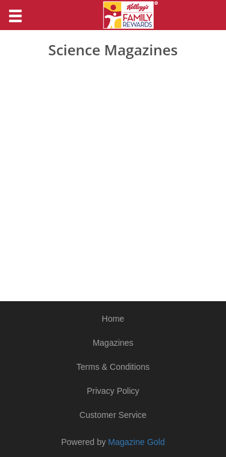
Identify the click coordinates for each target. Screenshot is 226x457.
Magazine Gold (136, 442)
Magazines (113, 343)
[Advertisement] (113, 176)
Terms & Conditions (113, 367)
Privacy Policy (113, 391)
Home (113, 319)
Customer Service (113, 415)
